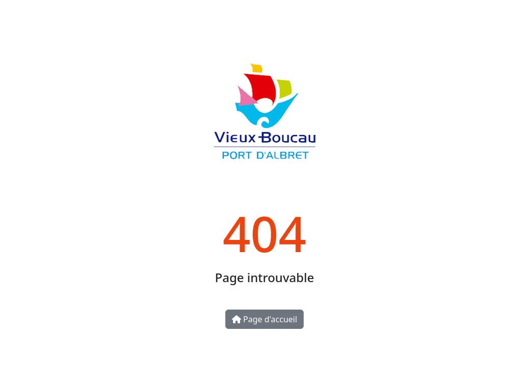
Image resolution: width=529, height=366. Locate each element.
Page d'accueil (264, 319)
